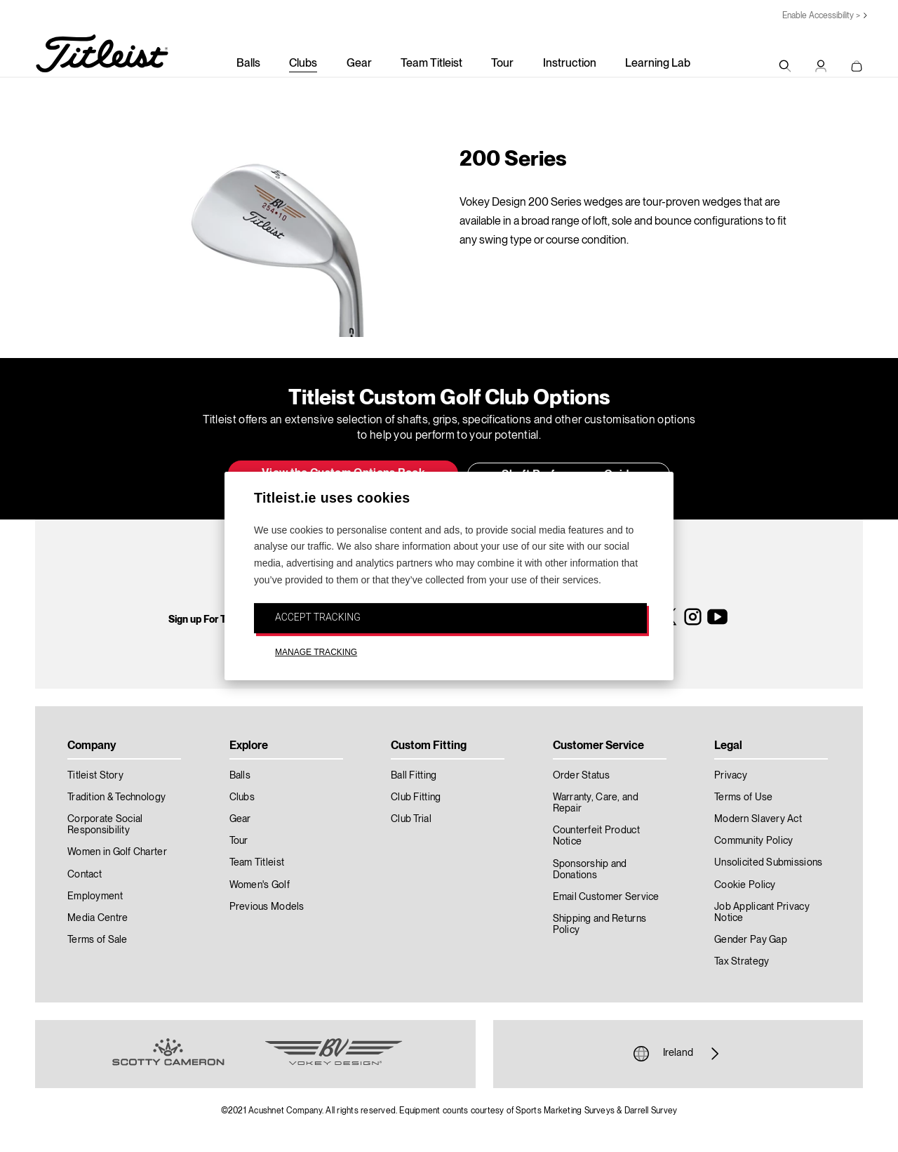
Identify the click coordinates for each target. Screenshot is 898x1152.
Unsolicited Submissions (768, 863)
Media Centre (97, 918)
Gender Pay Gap (750, 940)
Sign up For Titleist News (223, 620)
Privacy (730, 776)
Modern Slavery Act (758, 819)
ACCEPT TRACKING (318, 617)
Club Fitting (416, 797)
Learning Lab (657, 64)
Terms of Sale (97, 940)
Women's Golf (259, 885)
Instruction (569, 64)
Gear (359, 64)
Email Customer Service (606, 897)
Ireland (678, 1053)
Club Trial (411, 819)
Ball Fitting (413, 776)
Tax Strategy (741, 962)
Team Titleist (431, 64)
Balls (248, 64)
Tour (502, 64)
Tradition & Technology (116, 797)
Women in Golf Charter (117, 852)
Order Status (581, 776)
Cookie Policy (745, 885)
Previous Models (266, 907)
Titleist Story (95, 776)
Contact (84, 874)
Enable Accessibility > (821, 16)
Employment (95, 896)
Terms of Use (743, 797)
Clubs (303, 64)
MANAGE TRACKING (316, 653)
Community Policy (753, 841)
